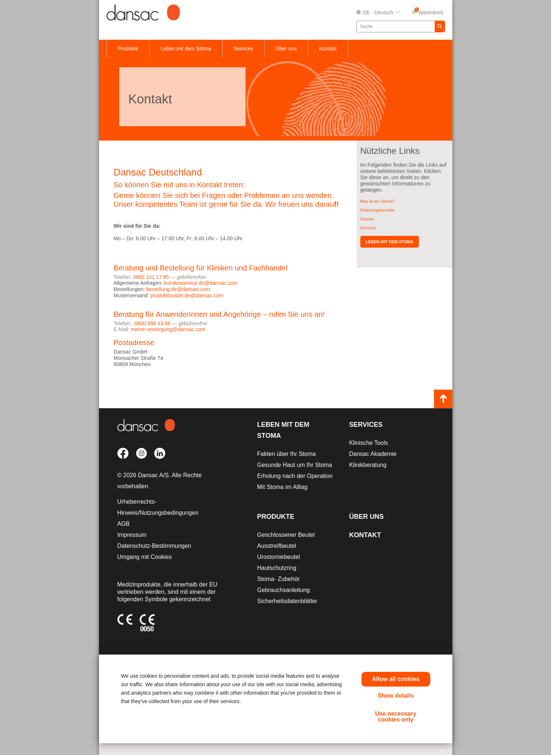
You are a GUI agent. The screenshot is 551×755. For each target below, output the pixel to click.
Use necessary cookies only (395, 716)
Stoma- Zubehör (278, 579)
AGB (123, 524)
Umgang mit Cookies (144, 557)
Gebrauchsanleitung (283, 590)
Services (244, 49)
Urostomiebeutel (278, 557)
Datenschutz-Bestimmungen (154, 546)
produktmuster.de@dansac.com (187, 295)
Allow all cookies (396, 679)
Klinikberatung (367, 465)
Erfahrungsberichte (377, 210)
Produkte (128, 49)
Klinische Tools (368, 443)
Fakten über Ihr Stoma (286, 454)
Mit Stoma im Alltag (282, 487)
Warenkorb (428, 12)
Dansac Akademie (373, 454)
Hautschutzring (277, 568)
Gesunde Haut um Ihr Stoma (294, 465)
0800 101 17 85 (151, 277)
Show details (396, 695)
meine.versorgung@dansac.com (168, 329)
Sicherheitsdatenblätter (287, 601)
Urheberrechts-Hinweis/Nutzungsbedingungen (158, 507)
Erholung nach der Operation (295, 476)
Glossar (367, 219)
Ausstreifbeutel (276, 546)
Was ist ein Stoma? (377, 201)
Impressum (131, 535)
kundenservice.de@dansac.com (200, 283)
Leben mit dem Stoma (186, 49)
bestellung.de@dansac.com (178, 289)
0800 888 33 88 (152, 323)
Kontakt (327, 49)
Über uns (286, 49)
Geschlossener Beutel (286, 535)
